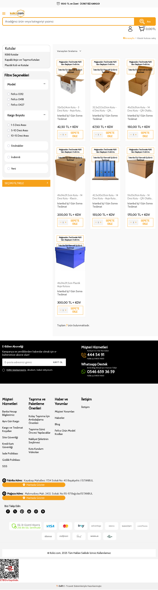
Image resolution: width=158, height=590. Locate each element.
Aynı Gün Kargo (10, 421)
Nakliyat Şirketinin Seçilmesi (38, 440)
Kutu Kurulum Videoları (36, 450)
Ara (145, 21)
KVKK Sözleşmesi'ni (16, 369)
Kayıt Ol (58, 362)
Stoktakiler (15, 145)
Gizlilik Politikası (11, 460)
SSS (4, 466)
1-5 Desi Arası (16, 125)
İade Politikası (10, 453)
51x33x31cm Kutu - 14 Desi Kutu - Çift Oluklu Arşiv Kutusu (139, 197)
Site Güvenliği (10, 437)
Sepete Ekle (75, 134)
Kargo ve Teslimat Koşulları (12, 429)
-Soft (59, 586)
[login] (130, 29)
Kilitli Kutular (11, 54)
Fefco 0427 (15, 104)
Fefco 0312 (15, 94)
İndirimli (13, 157)
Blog (57, 424)
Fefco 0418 (15, 99)
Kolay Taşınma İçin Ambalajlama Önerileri (39, 419)
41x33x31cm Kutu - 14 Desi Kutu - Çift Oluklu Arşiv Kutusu (139, 109)
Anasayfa (128, 38)
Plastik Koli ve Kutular (17, 65)
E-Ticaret (68, 586)
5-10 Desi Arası (17, 130)
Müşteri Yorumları (64, 411)
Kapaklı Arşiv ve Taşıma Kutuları (22, 59)
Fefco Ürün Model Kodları (65, 432)
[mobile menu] (3, 13)
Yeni (11, 168)
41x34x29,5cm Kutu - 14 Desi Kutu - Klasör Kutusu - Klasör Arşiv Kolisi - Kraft (69, 197)
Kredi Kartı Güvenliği (8, 445)
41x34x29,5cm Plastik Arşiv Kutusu (68, 285)
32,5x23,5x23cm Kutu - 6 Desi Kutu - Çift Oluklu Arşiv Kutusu (104, 109)
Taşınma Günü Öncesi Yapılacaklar (39, 431)
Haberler (59, 418)
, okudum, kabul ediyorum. (27, 369)
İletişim (85, 407)
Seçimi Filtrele (26, 183)
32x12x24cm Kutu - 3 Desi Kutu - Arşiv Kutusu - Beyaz (70, 109)
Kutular (10, 48)
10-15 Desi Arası (18, 135)
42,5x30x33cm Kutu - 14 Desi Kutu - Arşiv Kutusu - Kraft (105, 197)
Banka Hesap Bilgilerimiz (9, 413)
